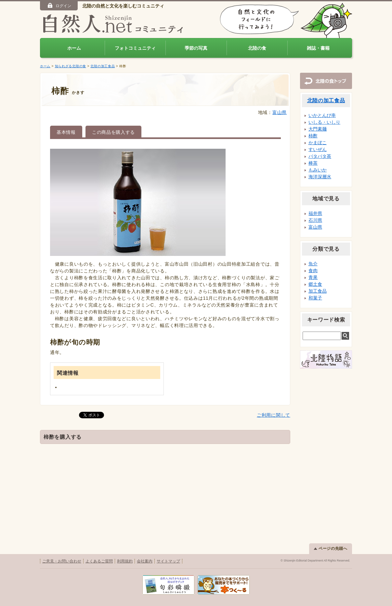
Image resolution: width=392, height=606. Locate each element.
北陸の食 (257, 48)
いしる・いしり (324, 122)
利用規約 (125, 561)
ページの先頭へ (330, 548)
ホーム (74, 48)
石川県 (315, 220)
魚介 (313, 263)
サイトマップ (168, 561)
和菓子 (315, 297)
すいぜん (317, 149)
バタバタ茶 (319, 156)
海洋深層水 (319, 176)
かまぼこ (317, 142)
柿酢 (313, 135)
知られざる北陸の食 (70, 66)
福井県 (315, 213)
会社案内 (144, 561)
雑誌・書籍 (318, 48)
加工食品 (317, 291)
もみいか (317, 169)
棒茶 (313, 163)
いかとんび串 (322, 115)
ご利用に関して (273, 415)
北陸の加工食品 (102, 66)
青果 (313, 277)
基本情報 (66, 132)
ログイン (59, 5)
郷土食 (315, 284)
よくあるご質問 (99, 561)
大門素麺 (317, 129)
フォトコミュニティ (135, 48)
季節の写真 (196, 48)
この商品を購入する (113, 132)
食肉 (313, 270)
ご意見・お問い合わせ (61, 561)
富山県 (279, 112)
